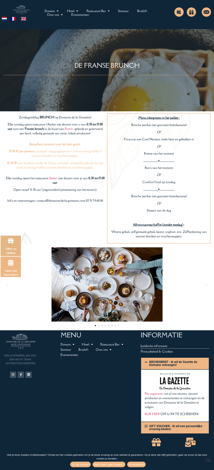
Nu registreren (154, 394)
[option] (14, 19)
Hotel (72, 11)
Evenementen (80, 15)
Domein (51, 11)
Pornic (69, 129)
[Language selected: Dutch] (16, 18)
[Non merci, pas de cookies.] (208, 460)
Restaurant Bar (98, 11)
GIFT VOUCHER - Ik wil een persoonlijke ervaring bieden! (175, 427)
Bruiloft (142, 11)
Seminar (123, 11)
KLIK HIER (152, 414)
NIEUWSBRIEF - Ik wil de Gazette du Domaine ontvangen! (173, 363)
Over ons (55, 15)
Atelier (53, 178)
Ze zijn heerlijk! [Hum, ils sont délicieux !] (80, 464)
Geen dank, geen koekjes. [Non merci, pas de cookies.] (108, 464)
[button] (7, 285)
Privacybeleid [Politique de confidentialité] (136, 464)
